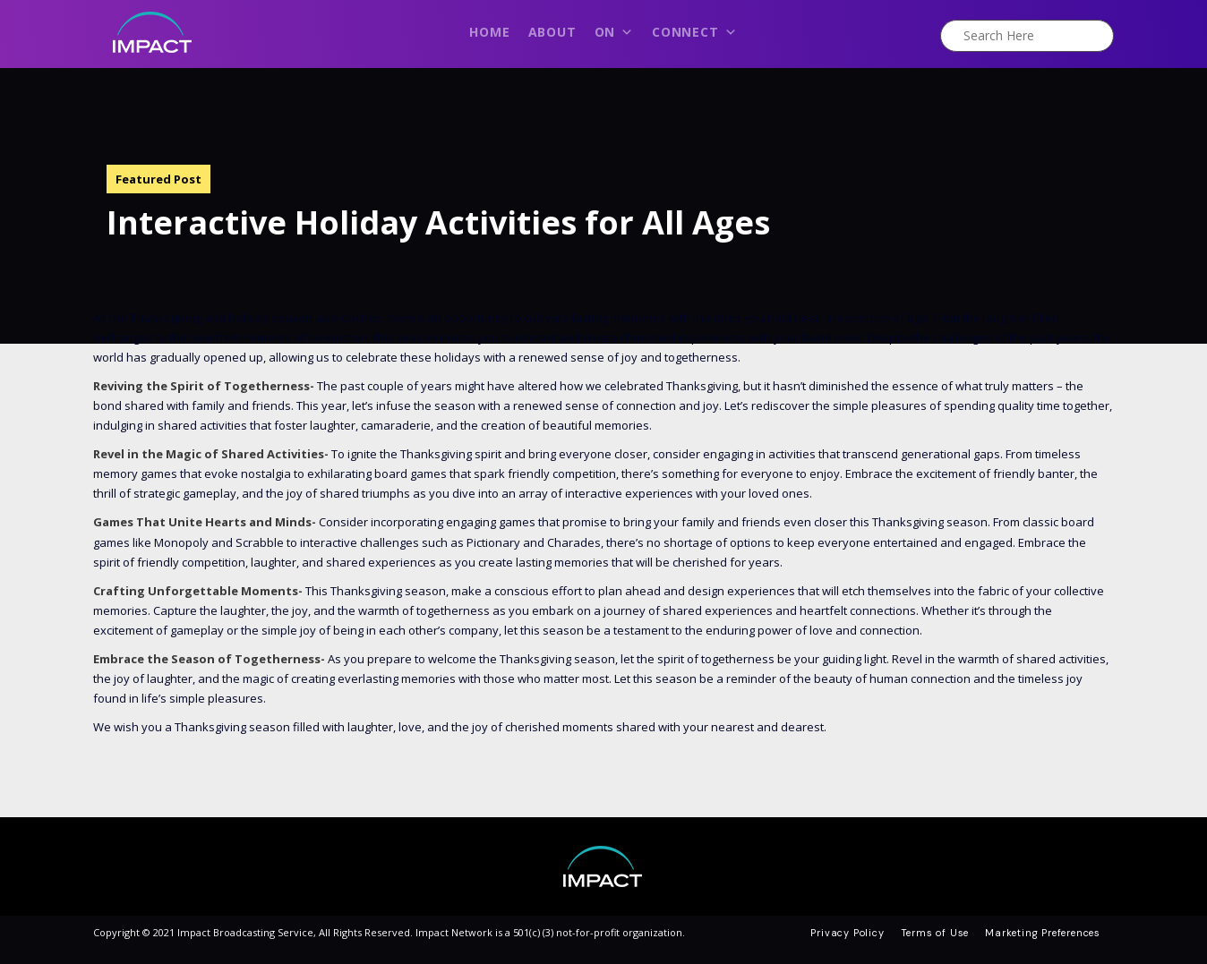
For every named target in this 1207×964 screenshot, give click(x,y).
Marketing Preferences (1042, 932)
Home (489, 31)
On (614, 36)
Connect (694, 36)
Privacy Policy (847, 932)
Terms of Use (935, 932)
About (552, 31)
